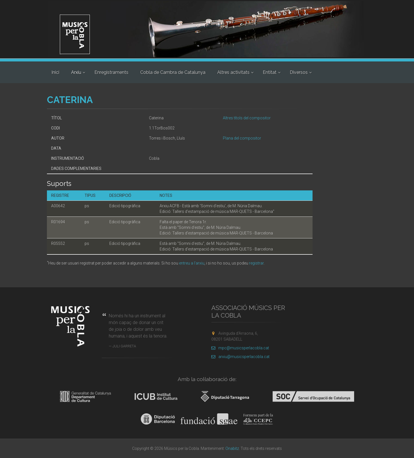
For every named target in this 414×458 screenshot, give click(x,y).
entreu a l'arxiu (191, 263)
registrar (256, 263)
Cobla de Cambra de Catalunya (172, 72)
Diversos (299, 72)
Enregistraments (111, 72)
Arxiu (76, 72)
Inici (55, 72)
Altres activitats (233, 72)
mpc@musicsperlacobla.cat (240, 348)
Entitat (270, 72)
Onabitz (232, 448)
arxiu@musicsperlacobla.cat (240, 356)
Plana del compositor (242, 138)
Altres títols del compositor (247, 118)
